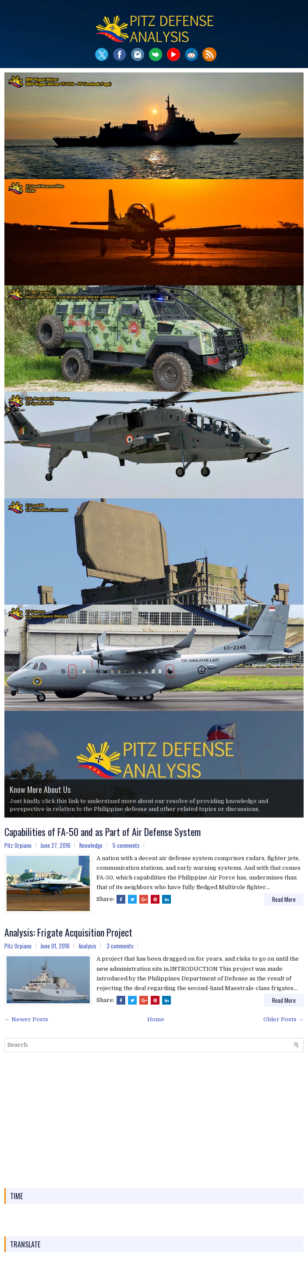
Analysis (87, 945)
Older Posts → (283, 1019)
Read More (284, 899)
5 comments (126, 845)
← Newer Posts (26, 1019)
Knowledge (91, 845)
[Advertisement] (154, 1120)
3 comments (120, 945)
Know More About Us (40, 789)
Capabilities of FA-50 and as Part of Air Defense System (102, 831)
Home (155, 1019)
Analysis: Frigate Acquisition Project (68, 932)
